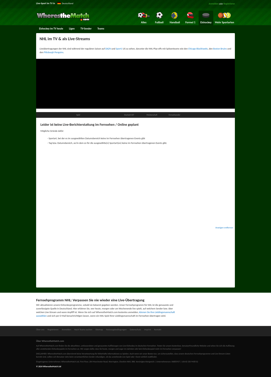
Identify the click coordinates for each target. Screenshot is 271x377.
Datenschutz (135, 329)
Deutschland (67, 3)
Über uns (40, 329)
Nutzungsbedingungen (116, 329)
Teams (100, 28)
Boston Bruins (220, 48)
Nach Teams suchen (83, 329)
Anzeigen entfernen (224, 227)
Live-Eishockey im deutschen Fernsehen (139, 346)
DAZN (108, 48)
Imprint (147, 329)
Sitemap (99, 329)
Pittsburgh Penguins (53, 52)
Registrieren (229, 3)
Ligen (72, 28)
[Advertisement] (135, 84)
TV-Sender (86, 28)
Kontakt (157, 329)
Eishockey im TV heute (51, 28)
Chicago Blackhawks (198, 48)
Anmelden (213, 3)
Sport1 (119, 48)
